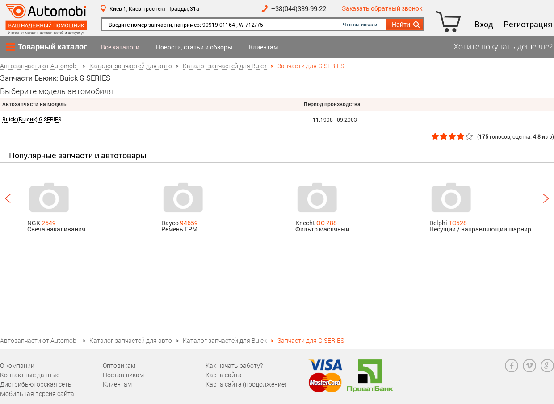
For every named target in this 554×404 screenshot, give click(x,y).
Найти (406, 24)
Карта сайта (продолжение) (246, 384)
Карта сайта (224, 375)
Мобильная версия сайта (37, 393)
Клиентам (263, 47)
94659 (189, 222)
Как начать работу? (234, 365)
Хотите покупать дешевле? (503, 46)
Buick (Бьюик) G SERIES (31, 119)
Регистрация (528, 24)
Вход (483, 24)
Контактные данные (29, 375)
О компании (17, 365)
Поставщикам (123, 375)
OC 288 (326, 222)
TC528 (458, 222)
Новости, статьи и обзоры (194, 47)
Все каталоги (120, 47)
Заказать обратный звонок (382, 8)
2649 (49, 222)
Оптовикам (119, 365)
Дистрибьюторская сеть (35, 384)
